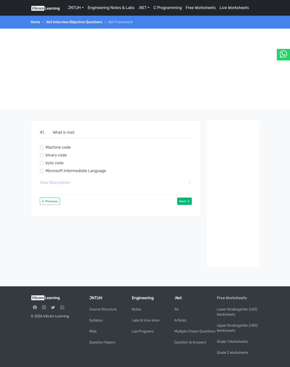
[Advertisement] (145, 68)
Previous (50, 201)
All (176, 309)
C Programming (167, 7)
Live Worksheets (234, 7)
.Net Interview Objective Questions (73, 22)
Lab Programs (143, 331)
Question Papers (102, 342)
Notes (136, 309)
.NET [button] (142, 7)
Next (184, 201)
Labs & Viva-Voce (146, 320)
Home (35, 22)
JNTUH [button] (74, 7)
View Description (116, 183)
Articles (180, 320)
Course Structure (103, 309)
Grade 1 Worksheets (232, 342)
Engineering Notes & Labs (111, 7)
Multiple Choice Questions (195, 331)
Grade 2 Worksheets (232, 353)
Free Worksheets (201, 7)
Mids (93, 331)
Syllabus (96, 320)
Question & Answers (190, 342)
